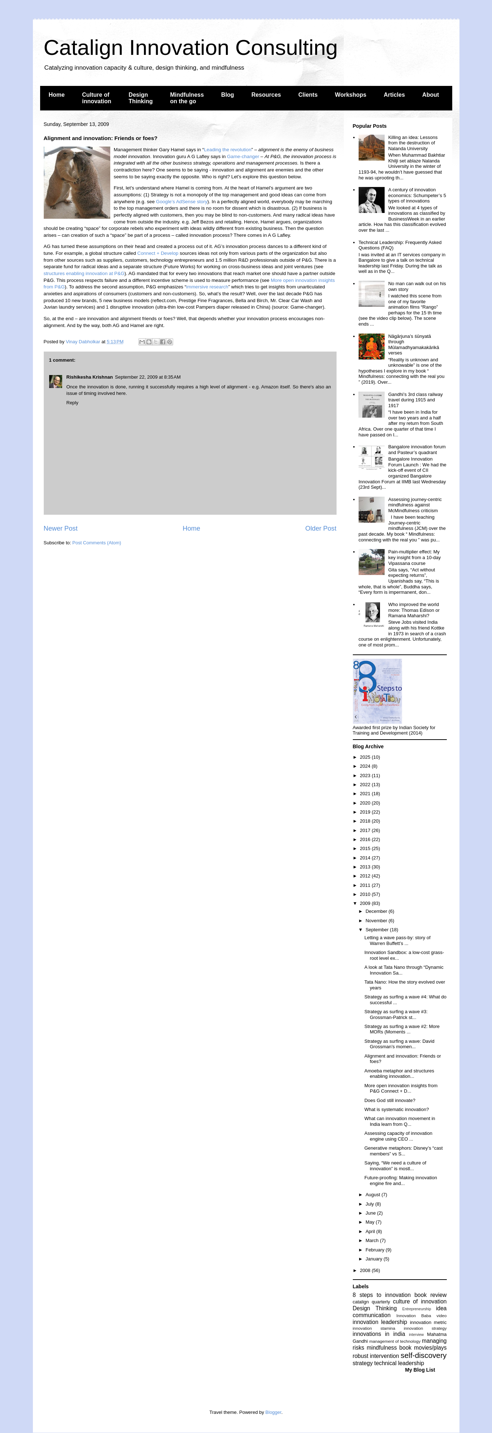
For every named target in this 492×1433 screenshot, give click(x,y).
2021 (366, 793)
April (370, 1231)
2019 (366, 812)
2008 (366, 1270)
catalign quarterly (371, 1301)
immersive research (207, 286)
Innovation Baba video (421, 1315)
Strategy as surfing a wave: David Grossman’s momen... (399, 1044)
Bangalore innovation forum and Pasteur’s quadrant (417, 449)
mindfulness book (389, 1348)
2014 (366, 858)
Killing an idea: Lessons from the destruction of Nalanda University (413, 143)
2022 (366, 784)
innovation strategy (425, 1328)
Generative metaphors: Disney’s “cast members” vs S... (403, 1151)
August (373, 1194)
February (375, 1250)
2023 (366, 775)
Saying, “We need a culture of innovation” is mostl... (395, 1165)
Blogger (273, 1412)
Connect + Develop (158, 253)
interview (416, 1335)
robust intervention (376, 1356)
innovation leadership (380, 1322)
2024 (366, 766)
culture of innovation (419, 1301)
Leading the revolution (227, 149)
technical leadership (399, 1363)
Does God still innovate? (389, 1100)
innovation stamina (374, 1328)
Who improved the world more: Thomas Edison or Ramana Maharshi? (414, 610)
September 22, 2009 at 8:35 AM (148, 377)
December (377, 911)
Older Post (321, 528)
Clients (307, 95)
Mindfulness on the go (187, 98)
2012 (366, 876)
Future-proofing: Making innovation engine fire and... (400, 1180)
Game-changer (243, 156)
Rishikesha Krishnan (90, 377)
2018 (366, 821)
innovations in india (379, 1334)
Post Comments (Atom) (96, 542)
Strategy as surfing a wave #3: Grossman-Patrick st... (396, 1014)
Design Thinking (141, 98)
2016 (366, 839)
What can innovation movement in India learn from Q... (399, 1121)
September (377, 929)
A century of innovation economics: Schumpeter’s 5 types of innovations (417, 195)
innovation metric (428, 1322)
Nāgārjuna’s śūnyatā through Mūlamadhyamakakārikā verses (413, 345)
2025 (366, 757)
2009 (366, 903)
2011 (366, 885)
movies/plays (430, 1348)
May (370, 1222)
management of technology (394, 1341)
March (372, 1240)
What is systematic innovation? (396, 1109)
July (370, 1204)
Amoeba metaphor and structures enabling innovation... (399, 1073)
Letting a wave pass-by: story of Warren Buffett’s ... (397, 940)
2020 (366, 803)
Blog (227, 95)
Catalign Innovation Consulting (191, 47)
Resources (266, 95)
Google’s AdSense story (182, 201)
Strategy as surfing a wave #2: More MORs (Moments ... (402, 1029)
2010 (366, 894)
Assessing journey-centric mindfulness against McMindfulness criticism (415, 505)
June (371, 1213)
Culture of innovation (96, 98)
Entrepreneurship (416, 1309)
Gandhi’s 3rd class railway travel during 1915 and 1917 (415, 400)
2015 (366, 848)
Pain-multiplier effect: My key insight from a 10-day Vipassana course (414, 557)
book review (430, 1295)
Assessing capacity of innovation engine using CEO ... (398, 1136)
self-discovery (423, 1355)
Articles (394, 95)
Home (57, 95)
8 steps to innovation (382, 1295)
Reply (72, 402)
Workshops (351, 95)
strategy (363, 1363)
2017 (366, 830)
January (374, 1259)
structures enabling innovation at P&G (84, 273)
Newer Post (61, 528)
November (377, 920)
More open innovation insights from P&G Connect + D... (400, 1088)
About (430, 95)
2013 (366, 867)
